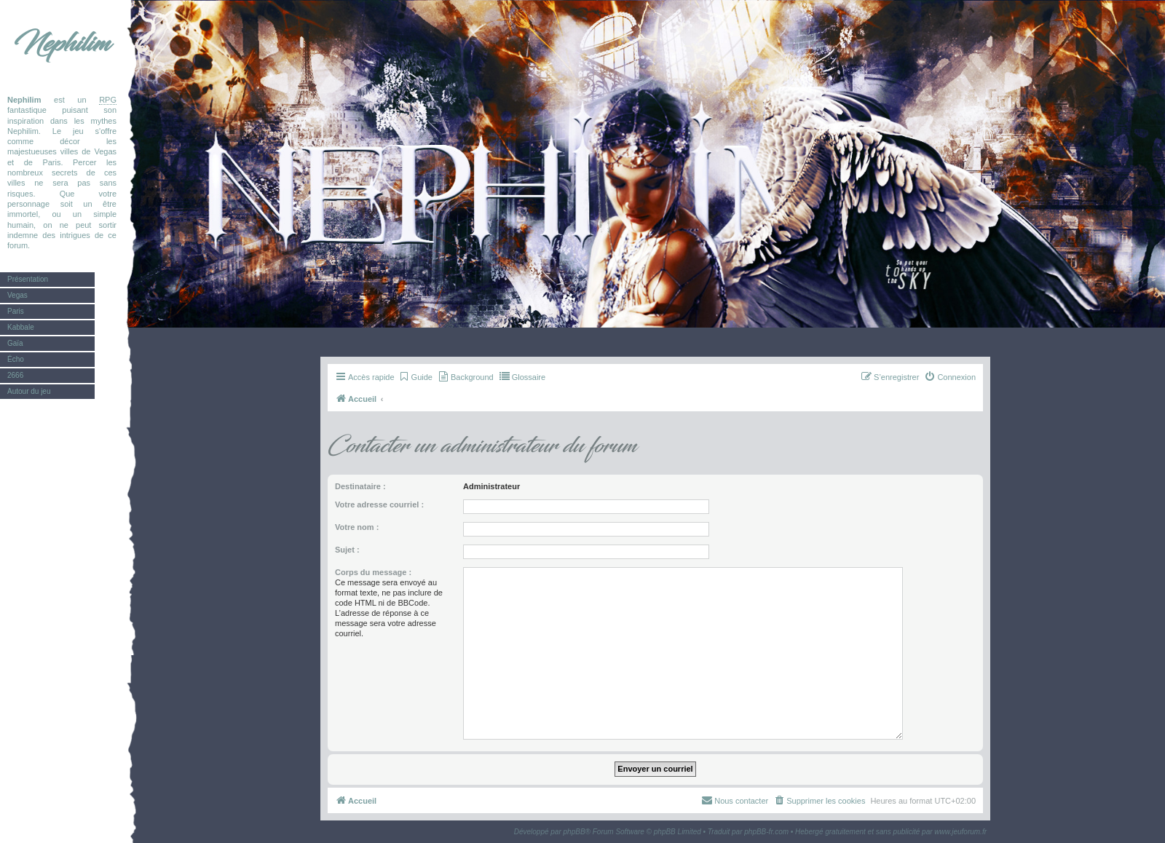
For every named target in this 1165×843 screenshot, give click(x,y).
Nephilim (62, 43)
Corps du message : (373, 572)
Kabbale (20, 327)
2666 (15, 375)
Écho (15, 359)
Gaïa (15, 343)
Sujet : (347, 549)
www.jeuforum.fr (960, 832)
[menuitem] (415, 377)
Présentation (27, 279)
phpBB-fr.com (766, 832)
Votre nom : (357, 527)
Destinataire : (360, 486)
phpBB (574, 832)
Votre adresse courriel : (379, 504)
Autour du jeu (29, 391)
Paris (15, 311)
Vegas (17, 295)
